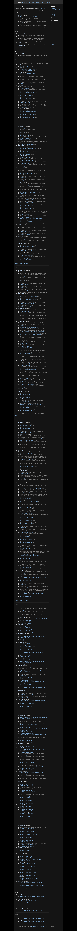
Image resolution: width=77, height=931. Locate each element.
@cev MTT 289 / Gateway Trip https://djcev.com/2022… (33, 161)
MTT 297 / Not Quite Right (26, 144)
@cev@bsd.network (55, 8)
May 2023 (20, 72)
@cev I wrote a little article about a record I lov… (32, 403)
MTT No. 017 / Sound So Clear (27, 866)
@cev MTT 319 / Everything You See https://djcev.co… (33, 91)
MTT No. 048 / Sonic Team (26, 813)
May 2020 (20, 530)
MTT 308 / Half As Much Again (27, 114)
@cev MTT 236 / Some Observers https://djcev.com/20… (33, 318)
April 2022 (20, 224)
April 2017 (20, 876)
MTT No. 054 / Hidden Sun (26, 803)
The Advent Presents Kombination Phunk (30, 555)
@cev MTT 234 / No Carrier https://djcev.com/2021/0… (33, 324)
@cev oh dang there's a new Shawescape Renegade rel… (34, 223)
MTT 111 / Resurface (25, 683)
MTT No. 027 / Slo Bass (25, 852)
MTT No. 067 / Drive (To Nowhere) (28, 780)
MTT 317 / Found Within (26, 95)
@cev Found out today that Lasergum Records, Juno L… (33, 174)
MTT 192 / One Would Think (26, 453)
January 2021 (21, 398)
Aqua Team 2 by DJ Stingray (27, 902)
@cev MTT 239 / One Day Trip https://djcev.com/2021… (33, 309)
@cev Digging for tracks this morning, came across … (33, 89)
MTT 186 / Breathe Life (25, 473)
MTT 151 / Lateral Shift (25, 595)
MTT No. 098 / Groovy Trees (26, 705)
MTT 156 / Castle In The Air (26, 580)
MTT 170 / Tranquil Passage (26, 532)
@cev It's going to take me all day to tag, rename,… (32, 807)
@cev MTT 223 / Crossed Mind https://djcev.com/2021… (33, 356)
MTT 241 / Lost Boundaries (26, 306)
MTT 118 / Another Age (25, 667)
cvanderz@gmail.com (56, 9)
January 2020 (21, 592)
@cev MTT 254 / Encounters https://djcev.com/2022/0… (33, 261)
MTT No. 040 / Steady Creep (27, 831)
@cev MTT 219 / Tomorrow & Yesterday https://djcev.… (33, 368)
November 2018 (21, 726)
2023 (16, 10)
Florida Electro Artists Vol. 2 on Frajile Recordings (32, 331)
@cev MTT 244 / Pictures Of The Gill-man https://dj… (33, 295)
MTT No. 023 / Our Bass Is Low (27, 860)
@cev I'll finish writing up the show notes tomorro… (32, 552)
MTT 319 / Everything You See (27, 92)
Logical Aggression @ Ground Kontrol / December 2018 (33, 717)
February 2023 (21, 100)
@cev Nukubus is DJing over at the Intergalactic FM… (33, 535)
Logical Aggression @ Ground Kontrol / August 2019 (32, 645)
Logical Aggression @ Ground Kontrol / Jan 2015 (31, 910)
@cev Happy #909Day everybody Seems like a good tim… (34, 63)
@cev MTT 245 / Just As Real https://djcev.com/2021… (33, 289)
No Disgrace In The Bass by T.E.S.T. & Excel (30, 282)
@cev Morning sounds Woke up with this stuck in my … (33, 25)
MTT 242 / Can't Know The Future (28, 303)
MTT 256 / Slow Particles (26, 255)
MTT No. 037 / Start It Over (26, 836)
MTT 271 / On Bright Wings (26, 221)
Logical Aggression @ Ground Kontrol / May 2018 (32, 782)
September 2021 (22, 308)
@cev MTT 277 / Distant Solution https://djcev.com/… (33, 201)
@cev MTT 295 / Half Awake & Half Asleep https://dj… (33, 147)
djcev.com (18, 2)
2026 (41, 8)
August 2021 (21, 321)
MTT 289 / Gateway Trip (26, 163)
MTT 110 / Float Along (25, 684)
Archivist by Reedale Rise (26, 857)
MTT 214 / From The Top (26, 387)
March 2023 (20, 94)
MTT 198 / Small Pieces (25, 428)
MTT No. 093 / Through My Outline (28, 724)
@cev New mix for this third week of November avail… (33, 441)
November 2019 (21, 617)
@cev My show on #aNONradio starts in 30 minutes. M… (34, 668)
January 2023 (21, 108)
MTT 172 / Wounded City (26, 523)
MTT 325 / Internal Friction (26, 78)
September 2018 (22, 743)
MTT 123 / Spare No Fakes (26, 656)
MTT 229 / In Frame (24, 343)
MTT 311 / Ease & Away (25, 107)
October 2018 (21, 736)
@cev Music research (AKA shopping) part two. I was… (33, 788)
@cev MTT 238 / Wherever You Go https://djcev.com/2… (33, 312)
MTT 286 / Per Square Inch (26, 173)
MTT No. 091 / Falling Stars (26, 730)
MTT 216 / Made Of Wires (26, 381)
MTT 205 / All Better (25, 401)
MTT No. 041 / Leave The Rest (27, 830)
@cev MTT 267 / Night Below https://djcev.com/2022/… (33, 233)
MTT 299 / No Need (24, 135)
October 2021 (21, 293)
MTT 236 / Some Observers (26, 320)
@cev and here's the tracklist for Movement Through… (33, 693)
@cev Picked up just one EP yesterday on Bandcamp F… (33, 141)
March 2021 (20, 388)
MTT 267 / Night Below (25, 234)
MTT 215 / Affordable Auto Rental (28, 384)
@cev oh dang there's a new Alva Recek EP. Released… (33, 21)
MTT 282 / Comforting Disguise (27, 188)
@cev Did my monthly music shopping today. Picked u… (33, 292)
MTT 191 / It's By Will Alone (26, 459)
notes (53, 42)
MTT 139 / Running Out (25, 627)
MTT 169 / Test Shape (25, 536)
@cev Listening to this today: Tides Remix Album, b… (33, 104)
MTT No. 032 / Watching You (27, 846)
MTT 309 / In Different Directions (28, 111)
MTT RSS (53, 15)
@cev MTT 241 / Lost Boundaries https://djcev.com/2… (33, 305)
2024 (47, 8)
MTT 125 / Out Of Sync (25, 655)
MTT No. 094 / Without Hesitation (28, 718)
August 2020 (21, 482)
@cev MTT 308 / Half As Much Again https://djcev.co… (33, 113)
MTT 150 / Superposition (26, 596)
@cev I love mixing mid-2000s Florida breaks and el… (33, 336)
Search (53, 17)
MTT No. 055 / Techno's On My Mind (28, 801)
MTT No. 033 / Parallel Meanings (28, 844)
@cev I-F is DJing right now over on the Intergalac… (32, 533)
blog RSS (53, 14)
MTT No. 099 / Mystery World (27, 703)
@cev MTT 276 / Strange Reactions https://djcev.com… (33, 204)
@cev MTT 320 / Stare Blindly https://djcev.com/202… (33, 86)
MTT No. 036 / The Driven (26, 837)
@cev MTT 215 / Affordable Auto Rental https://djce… (33, 382)
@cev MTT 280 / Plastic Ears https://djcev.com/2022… (33, 195)
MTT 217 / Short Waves (25, 378)
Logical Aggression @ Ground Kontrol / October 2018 (33, 734)
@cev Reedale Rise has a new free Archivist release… (33, 702)
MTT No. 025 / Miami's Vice (26, 856)
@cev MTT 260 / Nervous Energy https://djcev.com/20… (33, 245)
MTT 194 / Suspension (25, 446)
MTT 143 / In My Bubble (25, 620)
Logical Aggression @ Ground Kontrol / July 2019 (32, 652)
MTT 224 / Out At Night (25, 355)
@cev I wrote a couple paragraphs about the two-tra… (33, 330)
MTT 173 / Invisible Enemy (26, 520)
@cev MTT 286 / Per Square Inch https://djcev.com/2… (33, 172)
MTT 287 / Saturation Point (26, 169)
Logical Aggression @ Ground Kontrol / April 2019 (32, 681)
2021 (22, 10)
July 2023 (20, 64)
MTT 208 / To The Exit (25, 394)
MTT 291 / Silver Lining (25, 157)
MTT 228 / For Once (25, 346)
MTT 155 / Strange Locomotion (27, 584)
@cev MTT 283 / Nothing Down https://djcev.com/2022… (34, 183)
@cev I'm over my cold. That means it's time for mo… (33, 843)
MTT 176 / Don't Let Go (25, 507)
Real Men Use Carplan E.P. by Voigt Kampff (30, 404)
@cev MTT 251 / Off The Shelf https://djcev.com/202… (33, 273)
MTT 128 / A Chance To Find (26, 649)
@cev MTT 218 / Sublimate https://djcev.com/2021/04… (33, 375)
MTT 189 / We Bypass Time (26, 465)
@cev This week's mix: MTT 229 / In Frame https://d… (33, 341)
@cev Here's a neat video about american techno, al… (33, 489)
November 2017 (21, 833)
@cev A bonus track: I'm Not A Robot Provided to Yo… (33, 435)
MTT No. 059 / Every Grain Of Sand (28, 796)
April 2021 (20, 374)
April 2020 (20, 549)
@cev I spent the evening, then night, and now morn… (33, 484)
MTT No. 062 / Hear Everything (27, 791)
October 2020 (21, 450)
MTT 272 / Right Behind (25, 217)
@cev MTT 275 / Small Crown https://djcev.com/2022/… (33, 207)
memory (53, 41)
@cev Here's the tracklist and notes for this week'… (32, 581)
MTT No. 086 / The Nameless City (28, 739)
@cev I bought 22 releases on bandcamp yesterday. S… (33, 546)
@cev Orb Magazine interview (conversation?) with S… (33, 765)
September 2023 (22, 62)
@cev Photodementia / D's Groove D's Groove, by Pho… (33, 366)
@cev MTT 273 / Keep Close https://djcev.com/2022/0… (33, 212)
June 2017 (20, 865)
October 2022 (21, 145)
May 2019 (20, 665)
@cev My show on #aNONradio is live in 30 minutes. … (33, 568)
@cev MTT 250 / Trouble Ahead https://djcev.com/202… (33, 274)
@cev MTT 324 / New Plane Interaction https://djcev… (33, 79)
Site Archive (54, 20)
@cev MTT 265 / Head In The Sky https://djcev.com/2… (33, 237)
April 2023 (20, 85)
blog (26, 2)
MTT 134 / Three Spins (25, 637)
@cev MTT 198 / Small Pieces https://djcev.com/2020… (33, 427)
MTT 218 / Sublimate (25, 377)
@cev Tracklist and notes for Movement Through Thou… (33, 579)
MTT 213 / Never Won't (25, 390)
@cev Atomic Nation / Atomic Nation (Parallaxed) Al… (33, 723)
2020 (25, 10)
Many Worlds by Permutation (27, 226)
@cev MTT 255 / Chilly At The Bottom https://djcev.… (33, 256)
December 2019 (21, 607)
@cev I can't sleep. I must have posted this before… (32, 614)
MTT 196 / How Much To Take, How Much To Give (32, 438)
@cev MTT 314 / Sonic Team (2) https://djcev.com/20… (33, 97)
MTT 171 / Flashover (25, 527)
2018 (32, 10)
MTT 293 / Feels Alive (25, 154)
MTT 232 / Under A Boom (26, 339)
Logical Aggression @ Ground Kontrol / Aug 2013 (32, 921)
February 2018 (21, 804)
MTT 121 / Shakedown (25, 662)
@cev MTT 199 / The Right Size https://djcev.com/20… (33, 424)
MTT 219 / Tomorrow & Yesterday (28, 369)
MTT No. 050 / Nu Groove (26, 810)
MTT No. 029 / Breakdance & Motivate (29, 849)
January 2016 (21, 899)
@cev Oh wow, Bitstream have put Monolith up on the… (33, 457)
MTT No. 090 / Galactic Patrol (27, 731)
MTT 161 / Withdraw (25, 573)
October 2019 (21, 624)
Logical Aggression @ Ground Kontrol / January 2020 (32, 593)
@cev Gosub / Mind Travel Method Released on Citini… (33, 635)
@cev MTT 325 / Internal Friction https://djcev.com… (32, 76)
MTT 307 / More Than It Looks (27, 117)
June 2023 (20, 67)
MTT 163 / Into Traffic (25, 562)
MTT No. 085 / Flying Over (26, 740)
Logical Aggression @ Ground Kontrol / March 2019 (32, 687)
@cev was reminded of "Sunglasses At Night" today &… (33, 38)
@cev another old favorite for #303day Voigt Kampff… (33, 27)
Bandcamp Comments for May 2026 (29, 16)
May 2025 (20, 36)
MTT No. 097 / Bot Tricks (26, 706)
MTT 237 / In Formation (25, 317)
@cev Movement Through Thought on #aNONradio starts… (34, 479)
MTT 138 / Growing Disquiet (27, 629)
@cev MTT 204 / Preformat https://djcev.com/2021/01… (33, 406)
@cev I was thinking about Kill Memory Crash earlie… (33, 454)
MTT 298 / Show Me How (26, 138)
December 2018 (21, 715)
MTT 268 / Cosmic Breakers (26, 231)
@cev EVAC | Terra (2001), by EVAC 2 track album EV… (33, 495)
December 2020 (21, 422)
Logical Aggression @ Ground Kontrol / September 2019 (33, 636)
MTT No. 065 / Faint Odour (26, 784)
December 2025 (21, 33)
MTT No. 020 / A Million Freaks (27, 863)
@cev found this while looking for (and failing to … (32, 47)
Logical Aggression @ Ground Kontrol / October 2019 (33, 626)
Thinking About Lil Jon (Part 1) (27, 248)
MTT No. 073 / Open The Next (27, 768)
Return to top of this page (21, 119)
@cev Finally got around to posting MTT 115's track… (33, 674)
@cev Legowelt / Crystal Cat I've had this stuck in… (32, 611)
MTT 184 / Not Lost (24, 481)
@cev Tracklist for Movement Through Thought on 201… (33, 696)
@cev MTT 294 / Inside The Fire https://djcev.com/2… (33, 150)
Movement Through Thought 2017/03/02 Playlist (32, 885)
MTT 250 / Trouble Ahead (26, 276)
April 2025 (20, 42)
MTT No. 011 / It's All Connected (28, 874)
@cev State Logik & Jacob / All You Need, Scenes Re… (33, 551)
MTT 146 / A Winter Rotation (27, 613)
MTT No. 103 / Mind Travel (26, 694)
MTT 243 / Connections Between (28, 299)
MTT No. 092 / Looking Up (26, 727)
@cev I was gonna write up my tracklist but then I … (33, 543)
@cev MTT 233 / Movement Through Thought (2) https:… (34, 333)
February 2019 (21, 690)
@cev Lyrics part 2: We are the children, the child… (32, 720)
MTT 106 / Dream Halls (25, 689)
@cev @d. (22, 750)
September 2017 (22, 847)
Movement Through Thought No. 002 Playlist (31, 884)
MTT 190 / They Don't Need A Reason (29, 462)
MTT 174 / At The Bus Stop (26, 517)
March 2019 (20, 686)
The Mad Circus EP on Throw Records (29, 900)
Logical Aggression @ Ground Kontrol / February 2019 (33, 691)
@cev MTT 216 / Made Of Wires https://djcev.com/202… (33, 379)
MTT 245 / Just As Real (25, 290)
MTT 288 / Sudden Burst (26, 166)
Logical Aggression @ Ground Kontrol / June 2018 (32, 772)
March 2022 (20, 236)
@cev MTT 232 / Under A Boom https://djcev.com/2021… (34, 337)
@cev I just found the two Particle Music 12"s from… (33, 322)
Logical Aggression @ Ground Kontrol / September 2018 (33, 745)
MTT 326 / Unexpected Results (27, 73)
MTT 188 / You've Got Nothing (27, 466)
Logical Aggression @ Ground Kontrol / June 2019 (32, 661)
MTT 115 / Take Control (25, 675)
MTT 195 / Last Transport (26, 443)
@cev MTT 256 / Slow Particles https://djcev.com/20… (33, 253)
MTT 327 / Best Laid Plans (26, 70)
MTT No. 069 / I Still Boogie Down (28, 774)
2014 (44, 10)
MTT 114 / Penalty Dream (26, 677)
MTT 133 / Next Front (25, 639)
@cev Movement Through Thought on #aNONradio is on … (34, 510)
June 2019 (20, 658)
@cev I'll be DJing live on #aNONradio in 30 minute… (33, 538)
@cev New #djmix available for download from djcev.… (33, 460)
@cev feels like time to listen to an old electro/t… (32, 35)
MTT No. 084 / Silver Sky (26, 742)
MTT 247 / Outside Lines (26, 284)
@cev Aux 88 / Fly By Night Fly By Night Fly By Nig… (33, 44)
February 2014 (21, 920)
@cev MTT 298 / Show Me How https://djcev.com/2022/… (34, 136)
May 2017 (20, 871)
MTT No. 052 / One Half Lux (26, 806)
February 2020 (21, 576)
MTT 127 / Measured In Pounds (27, 651)
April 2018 (20, 793)
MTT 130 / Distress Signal (26, 646)
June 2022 (20, 196)
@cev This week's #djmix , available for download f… (33, 456)
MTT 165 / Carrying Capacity (27, 554)
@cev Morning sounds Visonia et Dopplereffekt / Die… (33, 301)
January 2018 (21, 812)
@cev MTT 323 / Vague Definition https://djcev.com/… (33, 82)
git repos (46, 2)
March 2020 (20, 570)
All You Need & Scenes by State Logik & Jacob (31, 503)
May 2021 (20, 360)
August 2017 (21, 853)
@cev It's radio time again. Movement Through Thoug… (33, 778)
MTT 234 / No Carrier (25, 325)
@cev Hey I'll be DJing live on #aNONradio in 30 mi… (33, 497)
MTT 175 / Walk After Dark (26, 513)
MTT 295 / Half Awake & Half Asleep (28, 148)
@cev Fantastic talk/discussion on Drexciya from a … (33, 827)
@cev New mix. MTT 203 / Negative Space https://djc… (33, 409)
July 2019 (20, 653)
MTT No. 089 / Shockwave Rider (27, 733)
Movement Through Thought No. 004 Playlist (31, 882)
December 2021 (21, 270)
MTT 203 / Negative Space (26, 410)
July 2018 (20, 763)
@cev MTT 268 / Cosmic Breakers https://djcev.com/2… (33, 230)
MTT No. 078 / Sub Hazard (26, 752)
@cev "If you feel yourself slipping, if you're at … (32, 508)
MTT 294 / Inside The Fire (26, 151)
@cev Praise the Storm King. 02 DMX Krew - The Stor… (33, 475)
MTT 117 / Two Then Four (26, 671)
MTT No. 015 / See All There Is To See (29, 868)
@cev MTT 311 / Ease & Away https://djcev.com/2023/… (33, 105)
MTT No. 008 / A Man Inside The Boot (29, 878)
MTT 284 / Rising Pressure (26, 180)
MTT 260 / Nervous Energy (26, 246)
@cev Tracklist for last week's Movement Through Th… (33, 485)
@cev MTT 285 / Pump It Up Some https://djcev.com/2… (33, 176)
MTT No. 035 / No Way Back (26, 840)
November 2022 (21, 132)
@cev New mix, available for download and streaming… (33, 463)
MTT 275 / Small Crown (25, 208)
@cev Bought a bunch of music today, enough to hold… (33, 362)
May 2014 (20, 917)
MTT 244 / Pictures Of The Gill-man (28, 296)
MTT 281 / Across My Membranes (28, 192)
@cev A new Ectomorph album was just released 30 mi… (34, 737)
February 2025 (21, 45)
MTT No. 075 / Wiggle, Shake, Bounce (29, 762)
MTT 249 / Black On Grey (26, 279)
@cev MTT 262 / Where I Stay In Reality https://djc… (32, 240)
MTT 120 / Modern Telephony (27, 664)
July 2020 (20, 500)
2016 (38, 10)
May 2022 (20, 210)
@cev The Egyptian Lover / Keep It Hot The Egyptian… (33, 350)
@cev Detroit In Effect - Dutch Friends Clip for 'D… (32, 519)
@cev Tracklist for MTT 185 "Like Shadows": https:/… (33, 476)
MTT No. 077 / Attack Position (27, 755)
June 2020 (20, 516)
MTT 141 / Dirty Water (25, 623)
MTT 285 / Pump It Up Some (27, 177)
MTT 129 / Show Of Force (26, 648)
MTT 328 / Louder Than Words (27, 69)
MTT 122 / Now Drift (25, 659)
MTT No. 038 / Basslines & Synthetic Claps (30, 834)
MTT (50, 2)
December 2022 (21, 126)
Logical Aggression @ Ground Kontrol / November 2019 (33, 618)
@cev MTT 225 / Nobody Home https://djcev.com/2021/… (34, 352)
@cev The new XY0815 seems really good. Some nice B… (34, 211)
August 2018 (21, 747)
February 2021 (21, 391)
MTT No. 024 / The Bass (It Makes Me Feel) (30, 859)
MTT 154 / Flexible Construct (27, 587)
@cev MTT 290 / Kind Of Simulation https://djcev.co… (33, 158)
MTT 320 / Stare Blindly (25, 88)
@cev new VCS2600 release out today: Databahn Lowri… (34, 75)
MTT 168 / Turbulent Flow (26, 539)
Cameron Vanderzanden (27, 924)
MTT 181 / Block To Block (26, 492)
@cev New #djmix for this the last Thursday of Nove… (33, 437)
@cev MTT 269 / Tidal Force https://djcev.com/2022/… (33, 227)
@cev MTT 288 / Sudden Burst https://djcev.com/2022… (33, 164)
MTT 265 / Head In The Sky (26, 239)
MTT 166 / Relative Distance (27, 548)
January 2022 (21, 252)
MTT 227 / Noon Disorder (26, 347)
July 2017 (20, 862)
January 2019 (21, 699)
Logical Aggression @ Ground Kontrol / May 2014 (32, 918)
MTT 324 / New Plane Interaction (28, 81)
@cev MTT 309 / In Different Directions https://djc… (32, 110)
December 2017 (21, 825)
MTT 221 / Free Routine (25, 363)
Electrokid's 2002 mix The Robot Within (29, 327)
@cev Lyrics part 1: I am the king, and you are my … (33, 721)
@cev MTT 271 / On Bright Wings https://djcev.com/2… (33, 220)
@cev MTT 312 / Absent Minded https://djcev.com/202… (33, 101)
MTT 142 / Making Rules (26, 621)
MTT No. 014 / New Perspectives (28, 869)
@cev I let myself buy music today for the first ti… (32, 18)
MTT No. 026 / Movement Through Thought (30, 855)
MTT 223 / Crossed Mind (26, 358)
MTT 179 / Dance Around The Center (29, 501)
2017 (35, 10)
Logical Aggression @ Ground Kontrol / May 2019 (32, 670)
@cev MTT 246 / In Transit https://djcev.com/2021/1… (33, 286)
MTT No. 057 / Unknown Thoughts (28, 800)
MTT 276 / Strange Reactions (27, 205)
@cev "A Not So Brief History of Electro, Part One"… (32, 787)
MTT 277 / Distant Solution (26, 202)
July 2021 (20, 340)
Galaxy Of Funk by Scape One (27, 139)
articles (53, 40)
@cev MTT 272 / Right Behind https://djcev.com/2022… (33, 215)
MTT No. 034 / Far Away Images (27, 841)
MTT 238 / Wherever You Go (27, 314)
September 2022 (22, 155)
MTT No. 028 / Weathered (26, 850)
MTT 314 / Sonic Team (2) (26, 98)
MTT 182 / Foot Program (26, 487)
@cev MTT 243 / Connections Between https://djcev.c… (33, 298)
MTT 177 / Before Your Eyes (26, 506)
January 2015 (21, 908)
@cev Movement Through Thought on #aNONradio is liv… (34, 560)
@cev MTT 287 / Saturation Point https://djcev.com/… (33, 170)
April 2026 (20, 19)
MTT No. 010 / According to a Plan (28, 875)
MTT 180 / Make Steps (25, 498)
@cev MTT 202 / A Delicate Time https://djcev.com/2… (33, 413)
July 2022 (20, 182)
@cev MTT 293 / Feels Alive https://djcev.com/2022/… (33, 153)
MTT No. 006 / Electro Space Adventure (29, 879)
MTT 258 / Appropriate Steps (27, 250)
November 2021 (21, 280)
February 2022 (21, 243)
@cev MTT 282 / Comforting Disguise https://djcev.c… (33, 186)
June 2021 (20, 349)
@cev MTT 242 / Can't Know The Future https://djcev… (33, 302)
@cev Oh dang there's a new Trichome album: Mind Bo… (34, 372)
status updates (55, 43)
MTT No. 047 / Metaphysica (26, 815)
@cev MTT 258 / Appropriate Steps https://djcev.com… (33, 249)
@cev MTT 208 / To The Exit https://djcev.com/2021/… (33, 393)
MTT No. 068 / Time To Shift (26, 777)
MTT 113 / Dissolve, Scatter (26, 680)
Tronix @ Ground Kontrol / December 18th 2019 (31, 610)
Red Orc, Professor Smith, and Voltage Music (31, 218)
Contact (53, 6)
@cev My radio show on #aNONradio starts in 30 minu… (34, 524)
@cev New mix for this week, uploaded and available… (33, 444)
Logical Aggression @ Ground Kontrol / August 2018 (32, 749)
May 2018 (20, 781)
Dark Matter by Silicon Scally (27, 440)
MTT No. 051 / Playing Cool (26, 809)
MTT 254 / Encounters (25, 259)
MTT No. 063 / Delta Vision (26, 790)
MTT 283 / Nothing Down (26, 185)
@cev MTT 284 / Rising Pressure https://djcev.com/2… (33, 179)
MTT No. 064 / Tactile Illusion (27, 785)
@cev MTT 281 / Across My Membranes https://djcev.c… (33, 191)
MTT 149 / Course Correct (26, 598)
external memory (39, 2)
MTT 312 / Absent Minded (26, 102)
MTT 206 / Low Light (25, 397)
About (23, 2)
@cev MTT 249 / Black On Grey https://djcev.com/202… (33, 277)
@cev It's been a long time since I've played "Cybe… (33, 359)
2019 (29, 10)
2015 (41, 10)
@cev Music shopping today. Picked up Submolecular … (33, 116)
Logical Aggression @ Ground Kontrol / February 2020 (33, 577)
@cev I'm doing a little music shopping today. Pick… (32, 590)
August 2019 (21, 642)
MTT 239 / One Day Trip (25, 311)
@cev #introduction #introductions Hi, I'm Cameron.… (33, 472)
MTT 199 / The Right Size (26, 425)
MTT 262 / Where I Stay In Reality (28, 242)
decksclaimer (31, 2)
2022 (19, 10)
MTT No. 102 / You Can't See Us (27, 697)
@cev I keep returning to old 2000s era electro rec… (33, 371)
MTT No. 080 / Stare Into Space (27, 746)
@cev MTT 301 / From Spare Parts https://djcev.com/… (33, 129)
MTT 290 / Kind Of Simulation (27, 160)
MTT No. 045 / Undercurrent (27, 816)
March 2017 (20, 881)
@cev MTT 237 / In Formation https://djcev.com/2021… (33, 315)
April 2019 (20, 678)
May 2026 (20, 15)
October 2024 (21, 53)
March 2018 (20, 799)
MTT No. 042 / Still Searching (27, 828)
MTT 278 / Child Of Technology (27, 199)
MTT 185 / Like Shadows (26, 478)
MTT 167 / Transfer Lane (26, 542)
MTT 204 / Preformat (25, 407)
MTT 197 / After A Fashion (26, 432)
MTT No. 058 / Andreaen (26, 797)
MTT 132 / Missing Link (25, 640)
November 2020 (21, 434)
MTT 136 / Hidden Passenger (27, 632)
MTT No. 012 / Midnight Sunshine (28, 872)
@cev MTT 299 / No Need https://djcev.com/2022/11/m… (34, 134)
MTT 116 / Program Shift (26, 672)
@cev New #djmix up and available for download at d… (33, 447)
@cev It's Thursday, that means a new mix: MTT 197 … (33, 431)
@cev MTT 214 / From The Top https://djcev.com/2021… (33, 385)
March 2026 (20, 22)
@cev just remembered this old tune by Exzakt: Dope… (33, 55)
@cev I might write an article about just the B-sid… (32, 328)
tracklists (53, 44)
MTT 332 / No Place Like (26, 66)
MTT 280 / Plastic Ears (25, 193)
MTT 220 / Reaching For (25, 365)
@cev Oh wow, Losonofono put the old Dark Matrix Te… (33, 430)
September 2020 (22, 470)
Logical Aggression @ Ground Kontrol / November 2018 (33, 728)
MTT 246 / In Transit (25, 287)
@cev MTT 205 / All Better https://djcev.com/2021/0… (33, 400)
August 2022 (21, 167)
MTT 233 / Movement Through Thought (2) (30, 334)
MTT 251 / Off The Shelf (25, 271)
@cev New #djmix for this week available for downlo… (33, 451)
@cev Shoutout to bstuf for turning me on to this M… (33, 24)
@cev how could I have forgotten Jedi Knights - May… (33, 41)
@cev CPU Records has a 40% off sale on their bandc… (33, 608)
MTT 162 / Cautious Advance (27, 567)
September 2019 (22, 633)
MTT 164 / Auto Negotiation (26, 558)
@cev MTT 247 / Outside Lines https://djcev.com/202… (33, 283)
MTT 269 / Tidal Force (25, 229)
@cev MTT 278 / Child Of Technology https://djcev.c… (33, 198)
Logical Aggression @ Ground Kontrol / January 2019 (32, 700)
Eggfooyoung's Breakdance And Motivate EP (31, 488)
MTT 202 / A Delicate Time (26, 412)
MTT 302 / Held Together (26, 128)
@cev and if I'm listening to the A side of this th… (32, 39)
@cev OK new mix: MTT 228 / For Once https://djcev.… (33, 344)
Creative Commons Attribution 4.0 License (39, 926)
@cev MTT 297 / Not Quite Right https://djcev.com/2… (33, 142)
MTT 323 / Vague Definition (26, 83)
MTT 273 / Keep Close (25, 214)
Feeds (52, 12)
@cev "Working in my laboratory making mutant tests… (33, 189)
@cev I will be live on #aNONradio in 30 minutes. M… (33, 541)
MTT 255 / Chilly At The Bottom (27, 258)
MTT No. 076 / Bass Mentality (27, 758)
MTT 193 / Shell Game (25, 449)
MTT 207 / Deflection (25, 395)
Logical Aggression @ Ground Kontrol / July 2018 (32, 766)
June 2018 (20, 771)
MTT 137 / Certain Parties (26, 630)
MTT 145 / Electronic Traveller (27, 616)
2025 (44, 8)
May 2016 (20, 894)
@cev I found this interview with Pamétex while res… (33, 583)
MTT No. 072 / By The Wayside (27, 769)
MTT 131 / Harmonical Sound (27, 643)
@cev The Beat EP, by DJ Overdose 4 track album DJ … (33, 494)
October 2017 (21, 838)
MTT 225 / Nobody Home (26, 353)
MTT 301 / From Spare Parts (26, 131)
